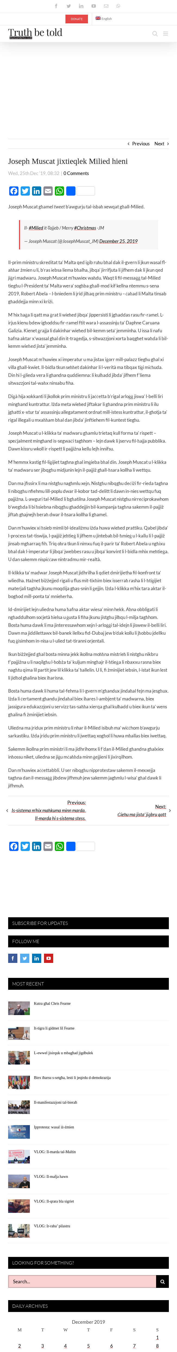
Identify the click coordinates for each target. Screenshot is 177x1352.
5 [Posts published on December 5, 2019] (88, 1346)
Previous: (49, 810)
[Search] (162, 1281)
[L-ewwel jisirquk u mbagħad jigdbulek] (19, 1060)
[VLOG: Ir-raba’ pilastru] (19, 1233)
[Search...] (82, 1281)
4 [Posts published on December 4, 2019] (65, 1346)
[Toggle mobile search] (155, 33)
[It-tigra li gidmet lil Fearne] (19, 1035)
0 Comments (76, 173)
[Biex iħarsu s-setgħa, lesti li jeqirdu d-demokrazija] (19, 1084)
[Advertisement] (88, 83)
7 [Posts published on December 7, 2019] (134, 1346)
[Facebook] (12, 958)
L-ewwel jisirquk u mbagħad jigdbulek (63, 1053)
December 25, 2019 (118, 241)
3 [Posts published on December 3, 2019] (42, 1346)
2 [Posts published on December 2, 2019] (19, 1346)
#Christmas (85, 228)
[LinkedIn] (36, 958)
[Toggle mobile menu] (166, 33)
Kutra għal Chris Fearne (52, 1004)
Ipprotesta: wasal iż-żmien (54, 1127)
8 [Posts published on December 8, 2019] (157, 1346)
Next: (142, 811)
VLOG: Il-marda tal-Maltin (55, 1152)
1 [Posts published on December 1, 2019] (157, 1338)
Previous (141, 143)
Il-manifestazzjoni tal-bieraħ (55, 1103)
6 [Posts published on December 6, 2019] (111, 1346)
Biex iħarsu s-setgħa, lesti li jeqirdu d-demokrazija (72, 1078)
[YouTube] (48, 958)
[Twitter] (24, 958)
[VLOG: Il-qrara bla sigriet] (19, 1208)
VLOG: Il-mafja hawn (51, 1177)
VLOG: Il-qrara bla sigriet (54, 1202)
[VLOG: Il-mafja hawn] (19, 1183)
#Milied (36, 228)
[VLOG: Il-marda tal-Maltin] (19, 1159)
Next (159, 143)
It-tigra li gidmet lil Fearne (54, 1028)
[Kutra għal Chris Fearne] (19, 1010)
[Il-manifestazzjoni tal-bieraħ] (19, 1109)
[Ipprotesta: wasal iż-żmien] (19, 1134)
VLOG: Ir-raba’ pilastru (52, 1226)
